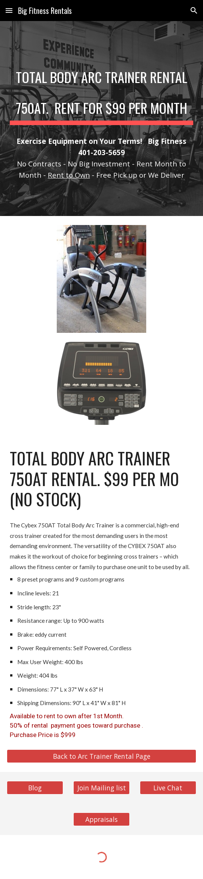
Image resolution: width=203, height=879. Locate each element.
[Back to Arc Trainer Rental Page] (101, 756)
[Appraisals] (101, 819)
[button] (9, 10)
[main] (101, 90)
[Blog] (35, 787)
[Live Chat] (168, 787)
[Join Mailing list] (101, 787)
